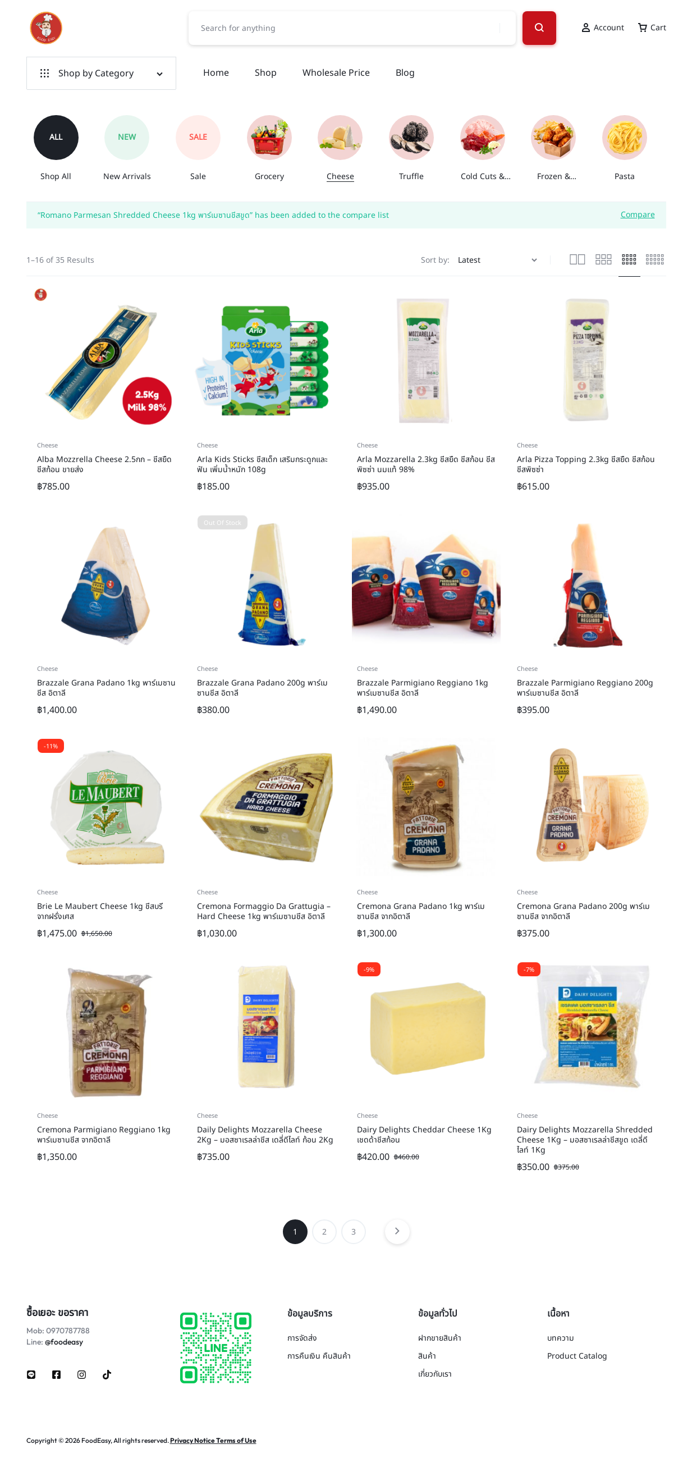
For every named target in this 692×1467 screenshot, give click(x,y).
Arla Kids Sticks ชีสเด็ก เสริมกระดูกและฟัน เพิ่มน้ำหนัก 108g (262, 465)
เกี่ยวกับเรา (435, 1374)
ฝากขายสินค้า (439, 1338)
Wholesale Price (336, 73)
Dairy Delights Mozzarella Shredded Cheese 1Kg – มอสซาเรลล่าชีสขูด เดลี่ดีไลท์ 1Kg (585, 1140)
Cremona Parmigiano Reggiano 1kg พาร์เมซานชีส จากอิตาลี (104, 1135)
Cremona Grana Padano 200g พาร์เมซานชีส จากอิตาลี (583, 911)
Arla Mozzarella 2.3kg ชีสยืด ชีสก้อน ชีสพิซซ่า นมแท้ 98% (426, 465)
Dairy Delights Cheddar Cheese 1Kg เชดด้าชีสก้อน (424, 1135)
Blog (405, 73)
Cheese (47, 445)
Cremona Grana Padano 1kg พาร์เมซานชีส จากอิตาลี (421, 911)
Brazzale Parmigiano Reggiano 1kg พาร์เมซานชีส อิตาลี (422, 688)
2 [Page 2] (324, 1232)
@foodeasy (64, 1342)
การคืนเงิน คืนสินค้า (319, 1356)
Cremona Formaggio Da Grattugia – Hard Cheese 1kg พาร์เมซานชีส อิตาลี (264, 911)
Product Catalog (577, 1356)
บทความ (560, 1338)
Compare (638, 214)
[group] (62, 148)
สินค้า (427, 1356)
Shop (266, 73)
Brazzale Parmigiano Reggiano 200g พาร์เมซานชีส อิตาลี (585, 688)
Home (216, 73)
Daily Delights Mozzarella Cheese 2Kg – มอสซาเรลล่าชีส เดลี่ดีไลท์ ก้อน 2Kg (265, 1135)
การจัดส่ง (302, 1338)
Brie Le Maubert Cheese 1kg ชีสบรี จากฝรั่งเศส (100, 911)
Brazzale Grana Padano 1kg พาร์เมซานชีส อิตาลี (106, 688)
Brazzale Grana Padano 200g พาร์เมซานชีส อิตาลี (262, 688)
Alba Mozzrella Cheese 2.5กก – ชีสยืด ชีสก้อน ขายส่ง (104, 465)
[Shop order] (499, 260)
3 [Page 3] (353, 1232)
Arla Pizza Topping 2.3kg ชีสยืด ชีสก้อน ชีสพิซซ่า (586, 465)
